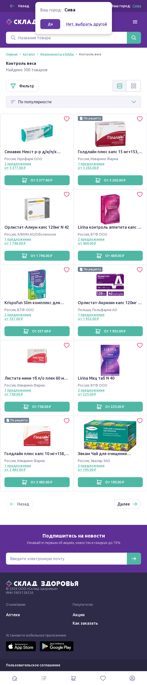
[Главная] (43, 583)
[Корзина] (73, 678)
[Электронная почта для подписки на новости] (66, 558)
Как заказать (85, 623)
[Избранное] (103, 678)
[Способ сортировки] (73, 102)
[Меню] (135, 22)
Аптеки (13, 615)
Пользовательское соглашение (33, 665)
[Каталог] (44, 678)
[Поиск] (66, 37)
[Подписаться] (134, 559)
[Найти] (134, 38)
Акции (79, 615)
